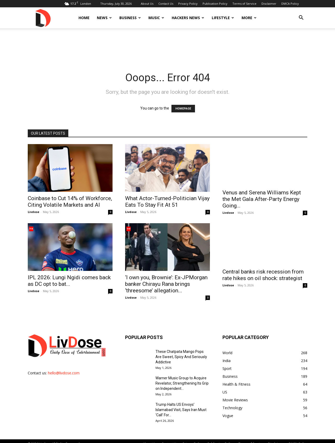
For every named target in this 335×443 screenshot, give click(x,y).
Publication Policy (215, 4)
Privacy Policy (188, 4)
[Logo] (42, 17)
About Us (147, 4)
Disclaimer (268, 4)
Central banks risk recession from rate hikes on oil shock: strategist (263, 275)
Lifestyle (223, 17)
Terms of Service (244, 4)
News (104, 17)
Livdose (33, 212)
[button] (301, 18)
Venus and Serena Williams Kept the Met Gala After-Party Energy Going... (261, 199)
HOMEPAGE (183, 108)
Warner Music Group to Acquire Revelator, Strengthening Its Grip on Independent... (182, 383)
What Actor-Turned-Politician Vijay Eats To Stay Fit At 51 (167, 201)
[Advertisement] (167, 46)
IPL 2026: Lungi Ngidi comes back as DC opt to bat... (69, 280)
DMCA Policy (290, 4)
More (249, 17)
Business (130, 17)
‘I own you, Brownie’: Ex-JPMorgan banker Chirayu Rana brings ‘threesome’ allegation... (166, 284)
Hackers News (188, 17)
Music (156, 17)
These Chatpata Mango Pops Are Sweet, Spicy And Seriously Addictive (181, 356)
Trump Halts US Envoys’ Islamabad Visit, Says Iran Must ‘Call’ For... (180, 409)
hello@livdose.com (64, 372)
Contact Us (165, 4)
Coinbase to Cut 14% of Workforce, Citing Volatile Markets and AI (70, 201)
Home (84, 17)
